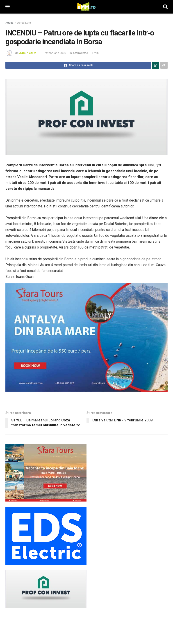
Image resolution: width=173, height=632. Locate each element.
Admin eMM (27, 53)
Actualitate (24, 22)
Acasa (9, 22)
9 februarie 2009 (55, 53)
